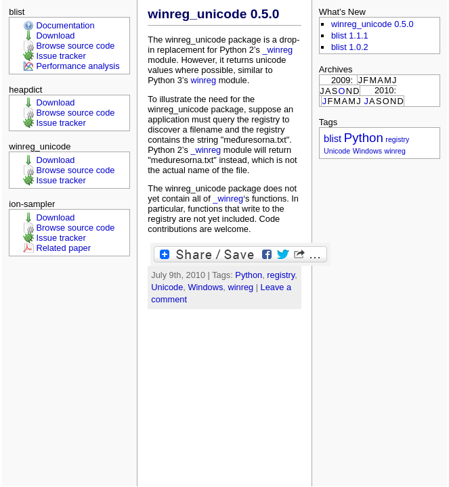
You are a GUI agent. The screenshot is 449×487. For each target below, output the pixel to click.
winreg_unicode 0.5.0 (213, 14)
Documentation (66, 25)
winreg (203, 80)
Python (248, 275)
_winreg (277, 50)
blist (332, 138)
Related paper (64, 248)
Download (56, 35)
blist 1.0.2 (349, 47)
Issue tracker (61, 56)
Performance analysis (78, 66)
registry (281, 275)
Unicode (167, 287)
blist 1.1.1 (349, 35)
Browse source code (76, 46)
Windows (205, 287)
